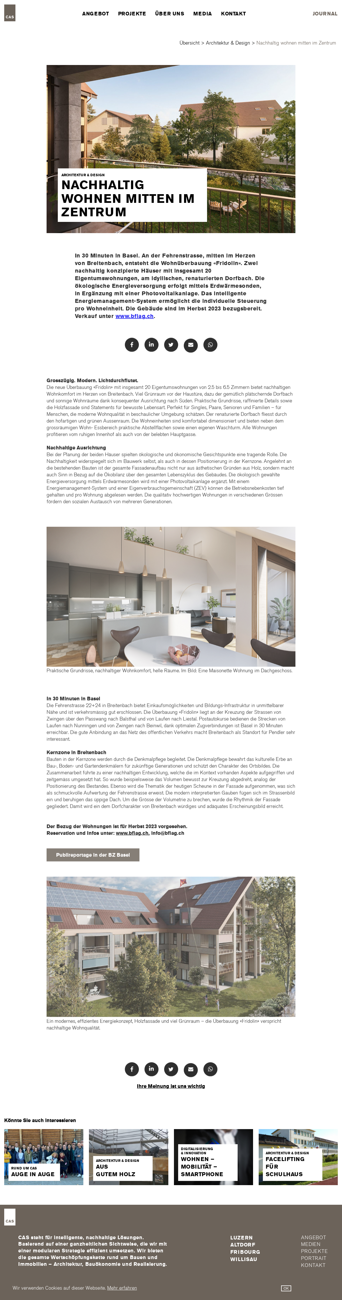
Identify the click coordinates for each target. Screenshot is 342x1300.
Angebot (95, 14)
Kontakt (233, 14)
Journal (325, 14)
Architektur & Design (228, 43)
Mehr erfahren (122, 1288)
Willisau (243, 1259)
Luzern (241, 1238)
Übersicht (189, 43)
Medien (311, 1244)
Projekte (132, 14)
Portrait (314, 1258)
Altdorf (242, 1245)
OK (286, 1288)
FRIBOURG (245, 1252)
